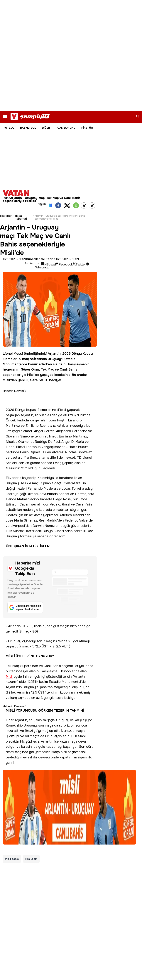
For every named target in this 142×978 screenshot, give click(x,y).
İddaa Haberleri (20, 217)
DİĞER (46, 127)
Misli (30, 375)
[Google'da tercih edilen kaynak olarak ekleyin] (50, 587)
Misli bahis (12, 859)
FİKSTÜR (87, 127)
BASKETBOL (28, 127)
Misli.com (31, 859)
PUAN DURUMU (65, 127)
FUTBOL (9, 127)
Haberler (6, 216)
